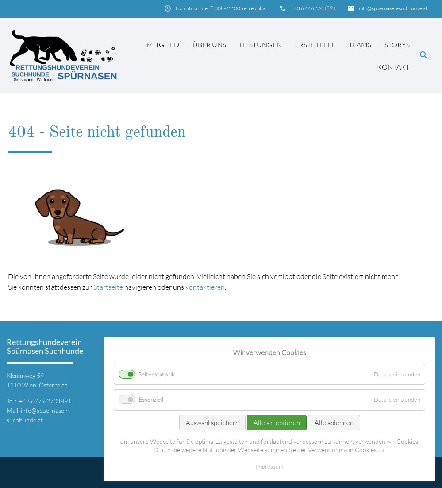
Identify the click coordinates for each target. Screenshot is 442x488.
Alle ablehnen (334, 422)
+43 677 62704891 (313, 8)
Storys (397, 44)
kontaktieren (205, 287)
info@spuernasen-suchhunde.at (393, 8)
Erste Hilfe (315, 44)
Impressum (269, 466)
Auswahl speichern (212, 422)
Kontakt (393, 66)
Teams (360, 44)
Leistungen (260, 44)
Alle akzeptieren (277, 422)
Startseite (108, 287)
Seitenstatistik (156, 374)
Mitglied (162, 44)
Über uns (209, 44)
